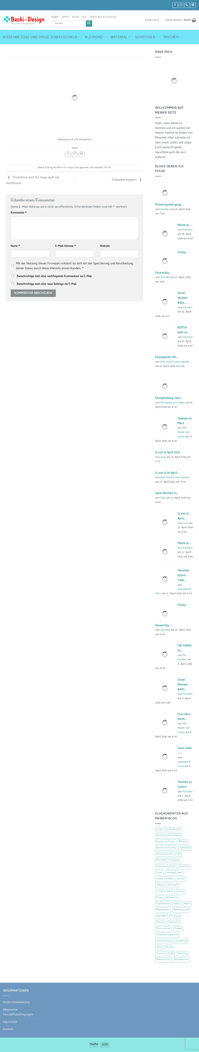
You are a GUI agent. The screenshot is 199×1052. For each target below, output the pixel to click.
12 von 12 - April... (184, 516)
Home (54, 16)
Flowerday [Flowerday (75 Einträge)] (184, 866)
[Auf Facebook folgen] (175, 5)
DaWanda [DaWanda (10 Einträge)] (185, 848)
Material (120, 37)
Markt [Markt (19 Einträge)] (187, 904)
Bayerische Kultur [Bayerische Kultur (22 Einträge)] (165, 842)
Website (105, 246)
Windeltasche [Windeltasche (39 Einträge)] (181, 960)
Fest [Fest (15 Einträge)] (172, 866)
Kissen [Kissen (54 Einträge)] (159, 898)
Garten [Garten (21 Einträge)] (180, 879)
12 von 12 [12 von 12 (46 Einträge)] (160, 829)
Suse (163, 457)
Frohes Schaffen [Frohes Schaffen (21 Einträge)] (164, 879)
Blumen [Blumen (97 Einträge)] (183, 842)
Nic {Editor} (182, 657)
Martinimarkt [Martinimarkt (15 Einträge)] (163, 910)
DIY (84, 16)
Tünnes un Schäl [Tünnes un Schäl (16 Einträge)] (165, 954)
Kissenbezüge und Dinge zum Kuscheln (41, 37)
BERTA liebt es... (183, 330)
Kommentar (19, 213)
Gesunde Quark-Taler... (183, 575)
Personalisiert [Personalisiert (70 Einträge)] (163, 929)
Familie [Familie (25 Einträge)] (174, 860)
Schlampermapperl (127, 180)
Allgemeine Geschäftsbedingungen (18, 1012)
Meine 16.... (184, 225)
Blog (75, 16)
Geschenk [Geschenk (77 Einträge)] (173, 885)
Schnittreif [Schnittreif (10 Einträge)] (181, 941)
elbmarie (187, 337)
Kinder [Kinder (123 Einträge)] (180, 891)
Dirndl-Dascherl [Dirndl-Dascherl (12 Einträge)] (164, 854)
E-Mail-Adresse (65, 246)
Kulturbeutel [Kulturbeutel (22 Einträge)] (163, 904)
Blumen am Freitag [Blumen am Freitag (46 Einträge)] (166, 848)
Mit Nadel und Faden (172, 403)
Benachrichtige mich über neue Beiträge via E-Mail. (47, 284)
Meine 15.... (184, 543)
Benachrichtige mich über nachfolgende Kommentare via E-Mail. (54, 276)
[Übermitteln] (89, 23)
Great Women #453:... (182, 298)
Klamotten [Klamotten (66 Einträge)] (172, 898)
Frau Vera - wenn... (184, 717)
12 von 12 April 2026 (167, 452)
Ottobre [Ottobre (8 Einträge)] (160, 922)
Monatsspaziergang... (169, 204)
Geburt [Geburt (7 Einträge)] (160, 885)
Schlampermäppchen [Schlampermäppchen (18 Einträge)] (167, 935)
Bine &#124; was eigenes (174, 362)
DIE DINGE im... (184, 648)
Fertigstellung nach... (169, 398)
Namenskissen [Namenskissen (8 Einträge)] (181, 910)
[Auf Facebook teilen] (68, 154)
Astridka (165, 209)
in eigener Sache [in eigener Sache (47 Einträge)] (164, 891)
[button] (152, 20)
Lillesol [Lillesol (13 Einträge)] (177, 904)
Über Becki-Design (103, 16)
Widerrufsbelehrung (16, 1002)
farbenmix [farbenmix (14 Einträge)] (161, 866)
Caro (185, 523)
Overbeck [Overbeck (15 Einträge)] (173, 922)
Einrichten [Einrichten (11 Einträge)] (161, 860)
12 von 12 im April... (167, 473)
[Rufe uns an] (187, 5)
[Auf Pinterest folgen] (193, 5)
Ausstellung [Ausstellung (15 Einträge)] (174, 836)
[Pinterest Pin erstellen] (82, 154)
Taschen (172, 37)
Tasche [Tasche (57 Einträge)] (169, 947)
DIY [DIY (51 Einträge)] (179, 854)
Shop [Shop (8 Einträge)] (159, 947)
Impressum (10, 1022)
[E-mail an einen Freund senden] (75, 154)
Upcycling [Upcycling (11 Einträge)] (182, 954)
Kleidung (95, 37)
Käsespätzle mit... (166, 357)
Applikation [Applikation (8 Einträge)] (175, 829)
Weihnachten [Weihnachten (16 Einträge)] (163, 960)
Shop (65, 16)
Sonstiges (146, 37)
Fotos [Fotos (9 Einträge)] (159, 873)
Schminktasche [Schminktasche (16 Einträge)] (164, 941)
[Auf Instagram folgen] (181, 5)
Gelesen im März (184, 421)
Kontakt (8, 1029)
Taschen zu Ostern (184, 785)
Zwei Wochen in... (167, 493)
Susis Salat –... (184, 751)
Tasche (107, 168)
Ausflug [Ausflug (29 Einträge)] (160, 836)
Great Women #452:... (182, 685)
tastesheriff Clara (184, 764)
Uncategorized (71, 168)
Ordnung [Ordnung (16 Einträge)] (175, 916)
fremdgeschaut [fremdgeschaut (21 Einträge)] (174, 873)
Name (15, 246)
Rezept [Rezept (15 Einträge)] (178, 929)
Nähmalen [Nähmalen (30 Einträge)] (161, 916)
